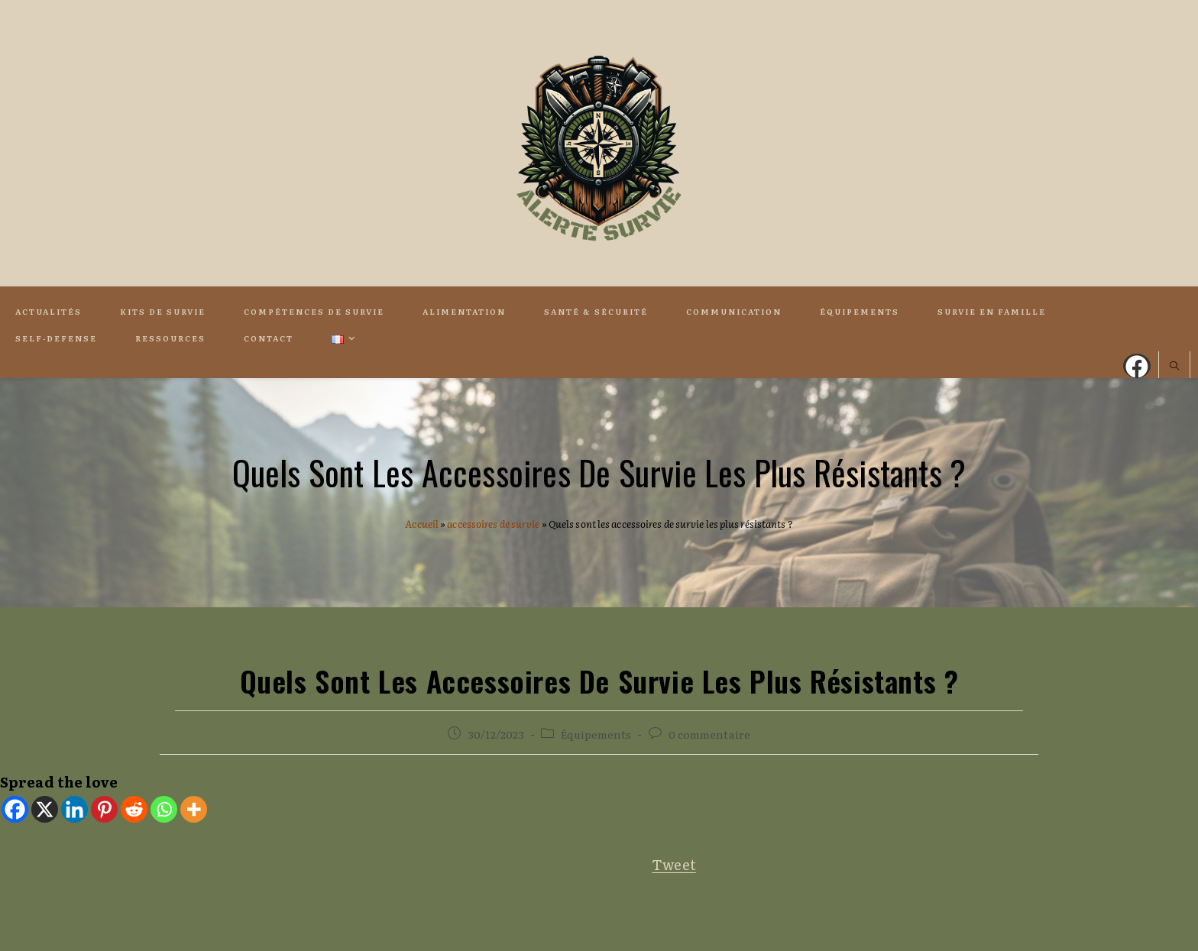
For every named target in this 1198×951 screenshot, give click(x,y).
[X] (44, 809)
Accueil (422, 523)
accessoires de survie (493, 523)
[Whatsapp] (164, 809)
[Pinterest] (104, 809)
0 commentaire (709, 734)
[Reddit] (134, 809)
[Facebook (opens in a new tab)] (1137, 366)
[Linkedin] (74, 809)
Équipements (596, 734)
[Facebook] (15, 809)
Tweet (674, 864)
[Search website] (1174, 366)
